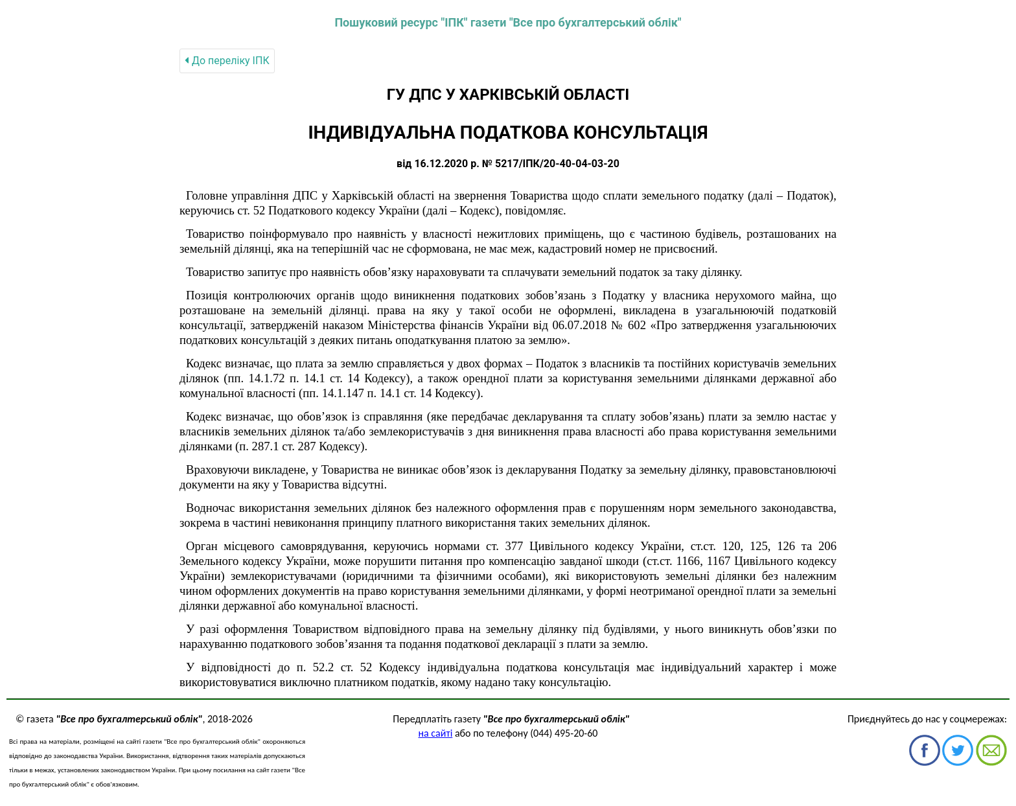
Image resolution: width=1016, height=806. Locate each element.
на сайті (436, 733)
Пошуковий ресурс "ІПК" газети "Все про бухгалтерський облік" (507, 22)
